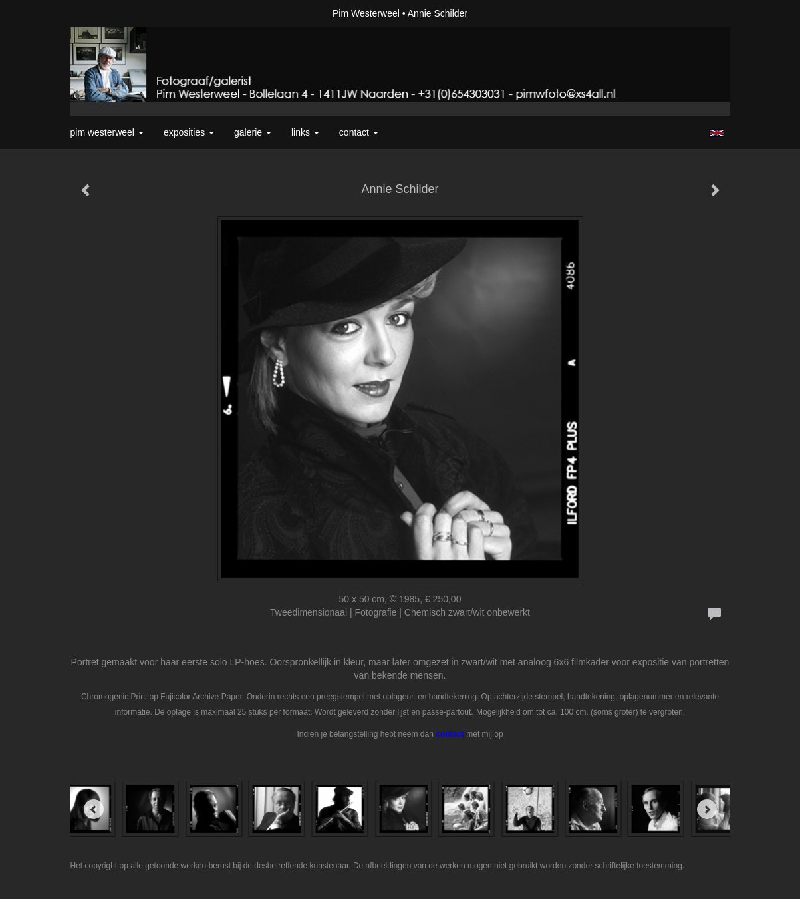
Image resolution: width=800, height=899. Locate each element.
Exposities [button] (189, 132)
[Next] (707, 809)
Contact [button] (358, 132)
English (716, 133)
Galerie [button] (252, 132)
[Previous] (94, 809)
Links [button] (305, 132)
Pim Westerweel (366, 13)
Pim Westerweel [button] (107, 132)
